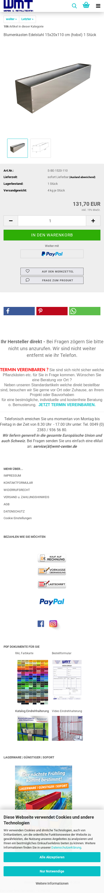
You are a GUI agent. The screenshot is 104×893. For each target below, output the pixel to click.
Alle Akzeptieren (52, 857)
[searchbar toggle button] (74, 6)
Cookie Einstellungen (18, 518)
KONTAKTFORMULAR (18, 483)
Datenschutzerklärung (66, 847)
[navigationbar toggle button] (98, 6)
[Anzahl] (52, 220)
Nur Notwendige (52, 871)
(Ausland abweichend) (82, 177)
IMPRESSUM (12, 475)
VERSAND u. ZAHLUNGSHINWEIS (26, 497)
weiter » (11, 19)
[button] (11, 220)
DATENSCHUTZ (14, 511)
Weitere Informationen (52, 883)
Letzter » (27, 19)
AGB (7, 504)
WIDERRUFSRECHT (17, 490)
